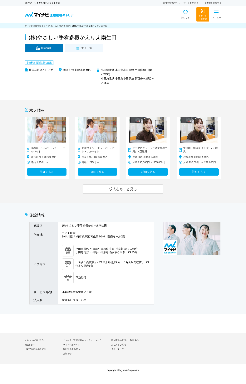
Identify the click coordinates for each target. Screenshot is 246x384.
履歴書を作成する (212, 3)
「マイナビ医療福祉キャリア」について (82, 340)
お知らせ (67, 353)
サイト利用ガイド (192, 3)
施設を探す (64, 26)
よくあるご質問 (118, 344)
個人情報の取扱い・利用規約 (125, 340)
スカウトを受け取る (34, 340)
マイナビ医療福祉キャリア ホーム (41, 26)
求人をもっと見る (123, 189)
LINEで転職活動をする (35, 349)
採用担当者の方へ (171, 3)
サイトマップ (117, 349)
